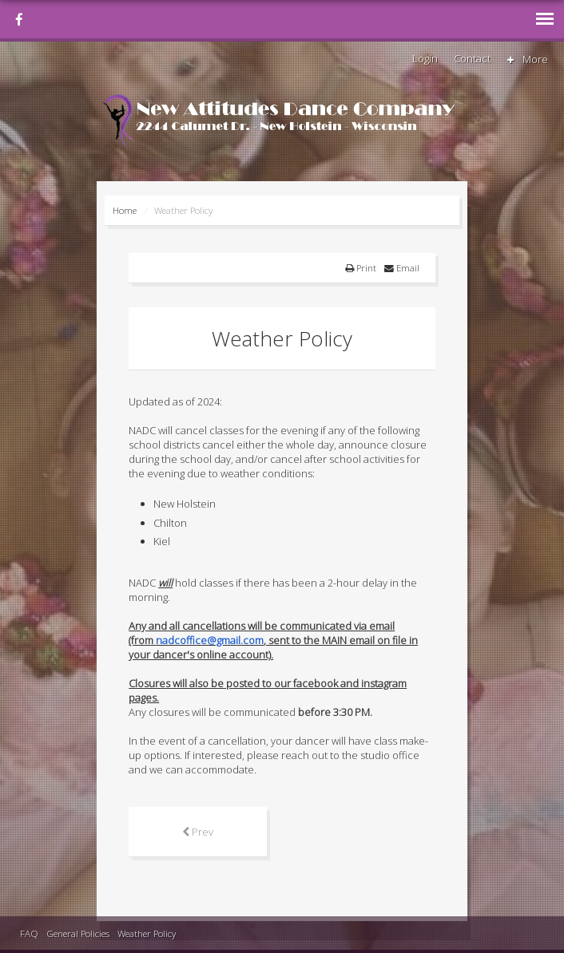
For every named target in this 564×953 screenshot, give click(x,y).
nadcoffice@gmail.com (210, 640)
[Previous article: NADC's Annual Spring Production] (198, 832)
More (526, 59)
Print (360, 267)
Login (425, 58)
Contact (472, 58)
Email (401, 267)
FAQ (29, 933)
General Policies (77, 933)
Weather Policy (146, 933)
